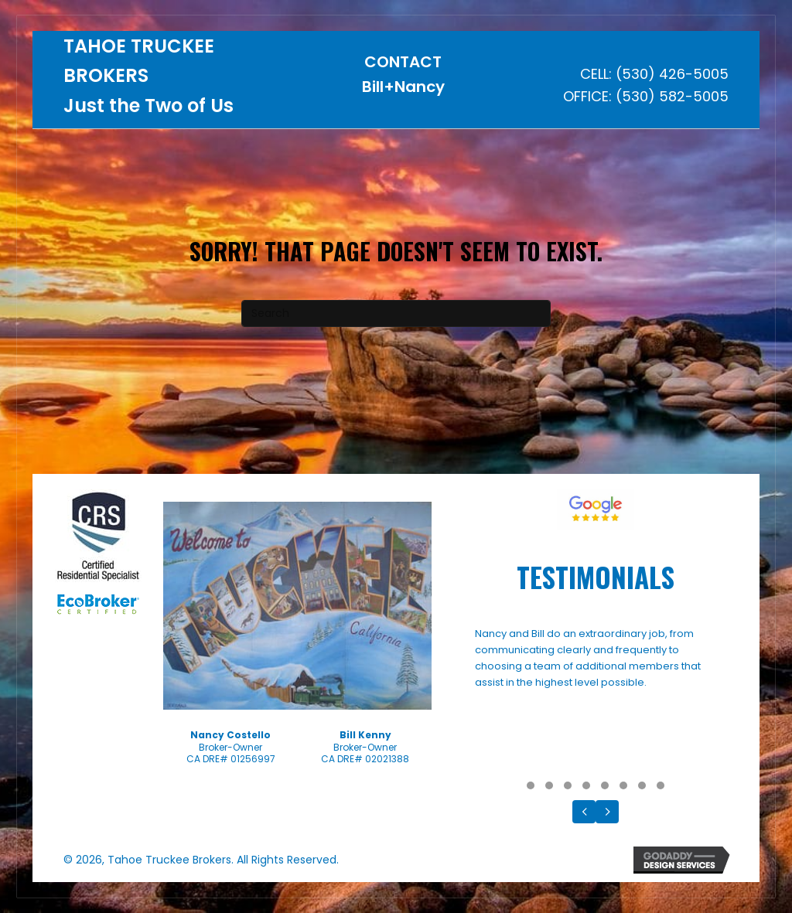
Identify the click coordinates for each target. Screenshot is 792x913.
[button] (530, 785)
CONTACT (403, 62)
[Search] (396, 313)
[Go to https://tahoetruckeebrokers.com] (176, 80)
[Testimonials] (596, 699)
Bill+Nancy (403, 86)
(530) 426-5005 (672, 73)
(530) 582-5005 (672, 96)
